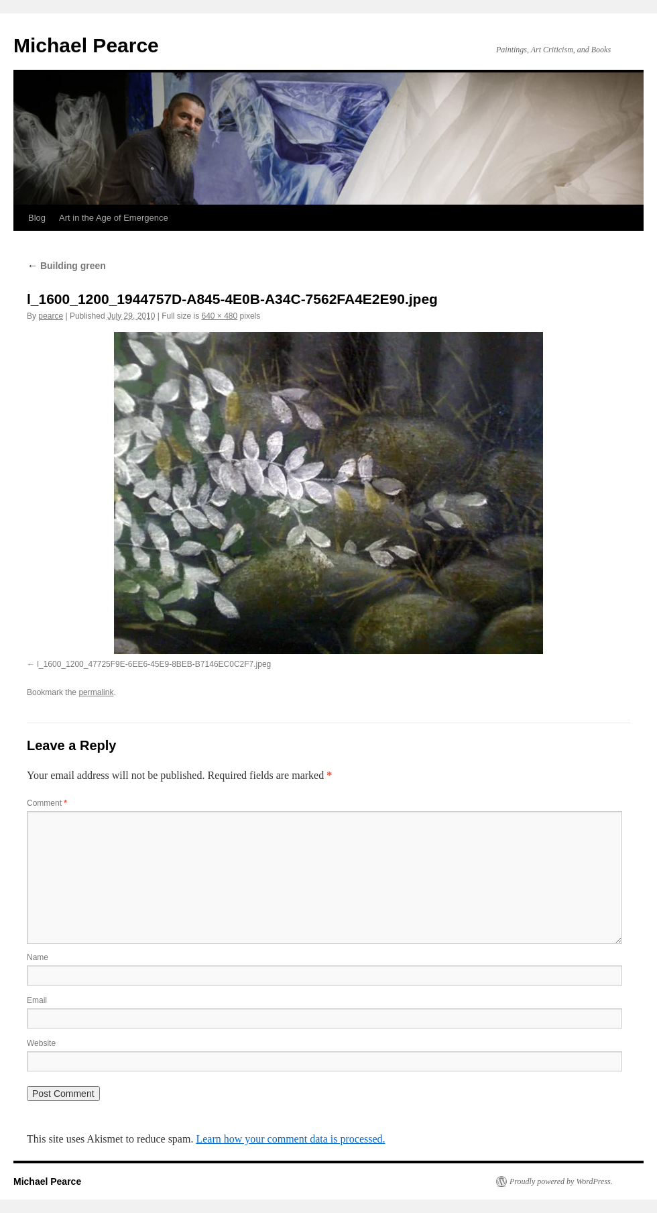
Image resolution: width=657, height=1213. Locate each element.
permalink (95, 692)
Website (41, 1043)
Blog (37, 218)
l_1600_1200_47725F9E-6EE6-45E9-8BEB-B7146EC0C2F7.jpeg (154, 664)
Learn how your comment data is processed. (290, 1139)
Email (37, 1000)
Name (37, 957)
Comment (47, 803)
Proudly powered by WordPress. (561, 1181)
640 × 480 (219, 316)
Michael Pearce (86, 45)
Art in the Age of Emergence (113, 218)
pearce (50, 316)
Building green (66, 265)
